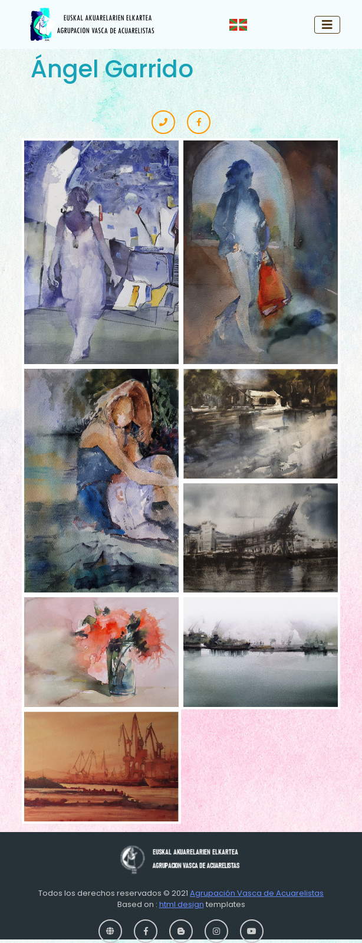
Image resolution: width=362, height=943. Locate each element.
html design (181, 904)
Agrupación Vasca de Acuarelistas (257, 893)
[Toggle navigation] (327, 25)
